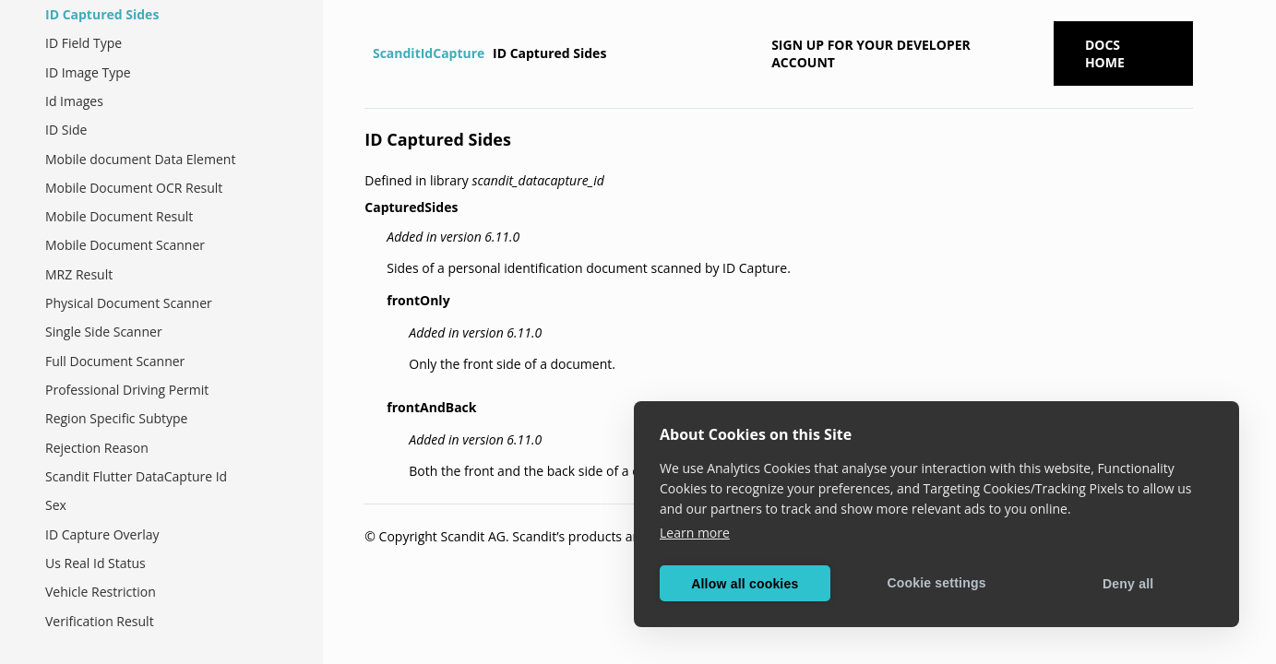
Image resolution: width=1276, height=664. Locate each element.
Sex (55, 505)
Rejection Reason (97, 447)
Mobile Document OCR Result (133, 187)
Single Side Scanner (103, 331)
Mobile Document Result (119, 216)
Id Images (74, 101)
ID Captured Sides (102, 14)
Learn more (695, 532)
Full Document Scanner (115, 361)
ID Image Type (88, 72)
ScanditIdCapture (428, 53)
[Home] (366, 53)
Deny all (1128, 583)
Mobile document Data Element (140, 159)
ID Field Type (83, 43)
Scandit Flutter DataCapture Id (136, 476)
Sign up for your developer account (871, 53)
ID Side (66, 129)
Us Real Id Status (95, 563)
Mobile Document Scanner (125, 245)
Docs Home (1105, 53)
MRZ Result (79, 274)
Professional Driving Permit (127, 389)
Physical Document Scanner (128, 303)
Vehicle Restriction (100, 591)
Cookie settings (936, 582)
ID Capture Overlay (102, 534)
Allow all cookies (744, 583)
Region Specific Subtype (116, 418)
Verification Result (99, 621)
